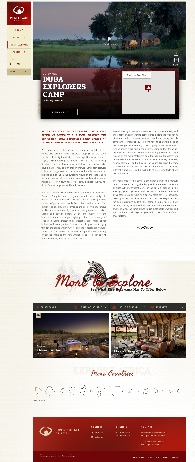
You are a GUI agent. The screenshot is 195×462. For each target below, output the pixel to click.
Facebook (97, 432)
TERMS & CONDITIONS (142, 457)
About (19, 30)
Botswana (39, 400)
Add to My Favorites (53, 100)
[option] (109, 41)
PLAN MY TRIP (60, 112)
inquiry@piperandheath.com (153, 435)
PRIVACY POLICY (161, 457)
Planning (19, 52)
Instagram (97, 437)
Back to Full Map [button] (137, 75)
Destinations (19, 45)
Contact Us (19, 37)
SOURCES (174, 457)
